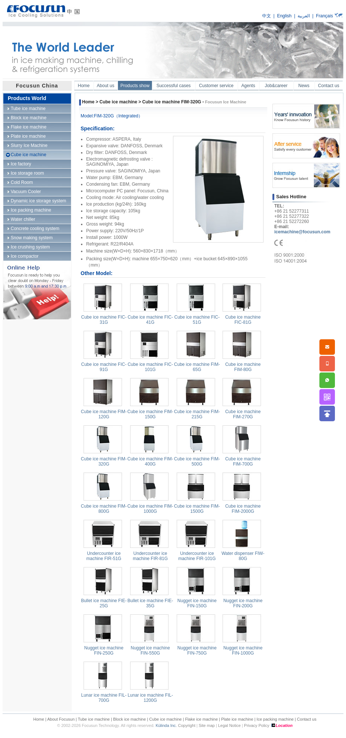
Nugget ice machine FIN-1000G (242, 650)
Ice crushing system (30, 247)
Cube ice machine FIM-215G (197, 414)
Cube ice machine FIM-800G (104, 509)
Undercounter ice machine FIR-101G (197, 556)
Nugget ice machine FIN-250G (103, 650)
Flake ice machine (29, 127)
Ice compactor (24, 256)
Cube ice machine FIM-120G (104, 414)
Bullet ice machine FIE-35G (150, 603)
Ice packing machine (31, 210)
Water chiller (23, 219)
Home (83, 85)
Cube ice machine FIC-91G (103, 367)
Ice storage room (27, 173)
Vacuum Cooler (26, 191)
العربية (304, 15)
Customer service (216, 85)
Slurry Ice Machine (29, 145)
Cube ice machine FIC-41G (150, 320)
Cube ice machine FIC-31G (103, 320)
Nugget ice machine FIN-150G (197, 603)
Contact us (328, 85)
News (303, 85)
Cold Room (22, 182)
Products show (135, 85)
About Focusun (61, 719)
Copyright (186, 725)
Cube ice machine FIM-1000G (150, 509)
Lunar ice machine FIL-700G (103, 698)
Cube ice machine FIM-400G (150, 461)
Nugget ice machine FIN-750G (197, 650)
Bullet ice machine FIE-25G (103, 603)
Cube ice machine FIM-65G (197, 367)
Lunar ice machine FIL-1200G (150, 698)
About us (105, 85)
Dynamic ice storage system (38, 200)
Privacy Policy (256, 725)
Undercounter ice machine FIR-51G (103, 556)
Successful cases (173, 85)
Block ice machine (29, 117)
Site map (207, 725)
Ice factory (21, 164)
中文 (266, 15)
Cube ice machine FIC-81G (243, 320)
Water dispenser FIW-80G (242, 556)
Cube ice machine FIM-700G (243, 461)
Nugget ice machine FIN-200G (242, 603)
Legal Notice (229, 725)
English (284, 15)
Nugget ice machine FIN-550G (150, 650)
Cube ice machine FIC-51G (197, 320)
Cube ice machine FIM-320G (104, 461)
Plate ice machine (28, 136)
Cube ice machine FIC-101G (150, 367)
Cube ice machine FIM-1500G (197, 509)
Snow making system (31, 237)
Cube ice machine (28, 154)
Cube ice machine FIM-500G (197, 461)
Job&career (276, 85)
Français (324, 15)
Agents (248, 85)
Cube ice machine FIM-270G (243, 414)
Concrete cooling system (35, 228)
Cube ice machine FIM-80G (243, 367)
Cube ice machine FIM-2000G (243, 509)
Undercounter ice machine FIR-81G (150, 556)
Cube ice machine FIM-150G (150, 414)
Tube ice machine (28, 108)
